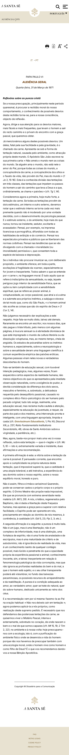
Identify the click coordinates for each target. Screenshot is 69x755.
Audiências (8, 19)
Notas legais (34, 738)
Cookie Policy (34, 743)
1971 (18, 19)
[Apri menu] (65, 6)
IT (32, 60)
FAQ (34, 734)
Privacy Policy (34, 747)
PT (36, 60)
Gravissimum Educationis (29, 421)
